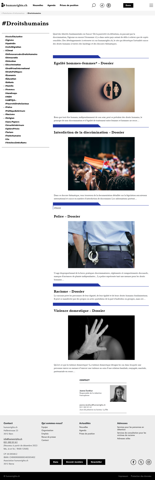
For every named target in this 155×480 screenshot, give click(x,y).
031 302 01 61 (11, 442)
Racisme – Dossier (69, 291)
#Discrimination (13, 64)
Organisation (47, 430)
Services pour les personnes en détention (130, 428)
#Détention (10, 61)
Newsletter (96, 462)
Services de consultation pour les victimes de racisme (131, 434)
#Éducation (10, 79)
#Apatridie (10, 43)
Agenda (51, 5)
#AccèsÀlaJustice (14, 36)
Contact (45, 440)
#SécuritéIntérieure (14, 125)
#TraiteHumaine (13, 136)
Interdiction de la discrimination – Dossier (89, 132)
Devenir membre (74, 462)
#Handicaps (11, 93)
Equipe (45, 427)
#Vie (7, 139)
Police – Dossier (67, 216)
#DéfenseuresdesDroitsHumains (21, 54)
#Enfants (9, 82)
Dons (128, 5)
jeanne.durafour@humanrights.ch (92, 405)
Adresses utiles (123, 438)
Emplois (45, 433)
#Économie (10, 75)
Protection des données (141, 476)
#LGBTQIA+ (10, 100)
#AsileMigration (13, 47)
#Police (8, 107)
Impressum (123, 476)
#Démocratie (11, 57)
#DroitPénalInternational (17, 68)
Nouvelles (38, 5)
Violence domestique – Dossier (79, 310)
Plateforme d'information (14, 13)
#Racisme (10, 114)
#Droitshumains (34, 13)
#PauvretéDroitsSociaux (17, 103)
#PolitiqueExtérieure (15, 111)
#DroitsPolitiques (13, 72)
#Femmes (10, 89)
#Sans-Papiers (12, 122)
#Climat (9, 50)
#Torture (9, 132)
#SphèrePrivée (12, 129)
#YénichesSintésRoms (16, 142)
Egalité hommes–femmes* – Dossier (83, 63)
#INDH (8, 97)
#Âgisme (9, 40)
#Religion (9, 118)
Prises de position (69, 5)
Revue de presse (49, 437)
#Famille (9, 86)
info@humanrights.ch (13, 439)
